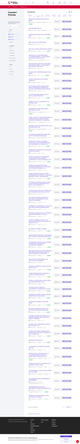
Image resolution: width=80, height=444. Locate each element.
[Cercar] (29, 3)
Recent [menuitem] (38, 16)
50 (38, 407)
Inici (31, 421)
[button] (10, 30)
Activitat (53, 422)
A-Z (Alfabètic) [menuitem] (42, 16)
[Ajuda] (53, 2)
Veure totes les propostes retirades (34, 413)
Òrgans (31, 427)
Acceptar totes (66, 436)
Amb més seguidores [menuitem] (65, 16)
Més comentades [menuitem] (59, 16)
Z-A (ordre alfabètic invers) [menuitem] (47, 16)
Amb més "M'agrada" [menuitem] (54, 16)
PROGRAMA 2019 (23, 7)
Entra (42, 422)
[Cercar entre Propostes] (14, 26)
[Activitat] (65, 2)
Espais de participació (34, 425)
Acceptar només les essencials (66, 439)
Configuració (66, 441)
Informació (32, 429)
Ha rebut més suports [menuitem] (30, 16)
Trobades (53, 424)
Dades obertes (54, 426)
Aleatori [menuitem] (34, 16)
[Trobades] (60, 2)
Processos (15, 7)
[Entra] (70, 2)
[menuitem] (14, 26)
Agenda (32, 431)
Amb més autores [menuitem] (70, 16)
